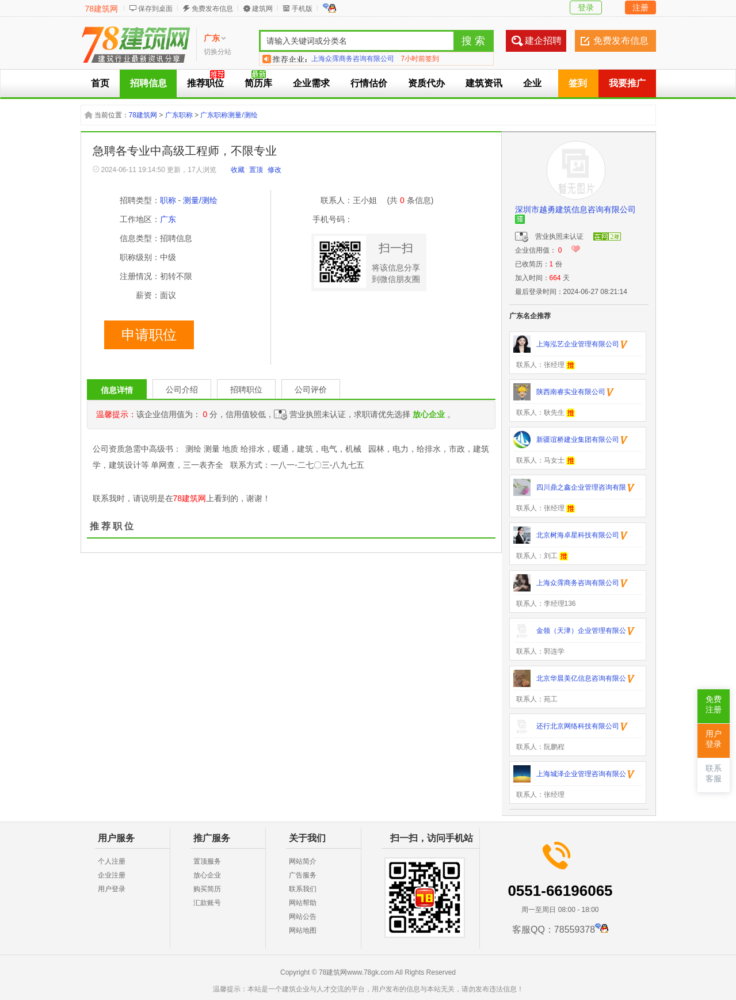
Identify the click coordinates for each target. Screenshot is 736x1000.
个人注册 (111, 861)
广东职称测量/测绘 (228, 115)
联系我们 (302, 889)
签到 (578, 83)
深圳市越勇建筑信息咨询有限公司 (575, 209)
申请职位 (149, 334)
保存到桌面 (155, 9)
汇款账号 (207, 903)
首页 (100, 83)
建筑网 (262, 9)
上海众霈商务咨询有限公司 (352, 59)
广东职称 (179, 115)
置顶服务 (207, 861)
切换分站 (217, 52)
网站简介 (302, 861)
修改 (274, 170)
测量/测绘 (200, 200)
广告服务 (302, 875)
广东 (168, 219)
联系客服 (714, 773)
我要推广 (627, 83)
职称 (168, 200)
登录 (586, 7)
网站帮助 (302, 903)
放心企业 (207, 875)
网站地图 (302, 930)
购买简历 (207, 889)
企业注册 (111, 875)
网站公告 (302, 917)
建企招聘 (543, 40)
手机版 (302, 9)
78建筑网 (102, 8)
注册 (640, 7)
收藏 (238, 170)
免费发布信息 (212, 9)
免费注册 (714, 704)
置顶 (256, 170)
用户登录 (111, 889)
